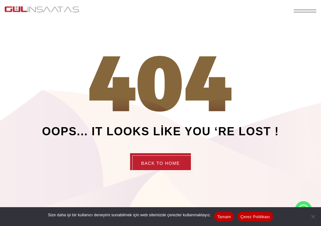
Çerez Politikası (255, 216)
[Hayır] (313, 216)
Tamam (224, 216)
